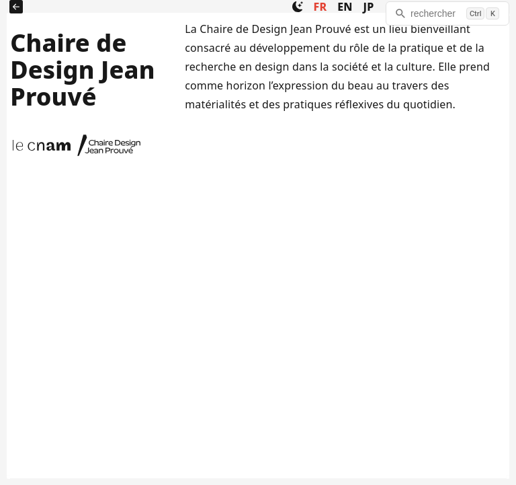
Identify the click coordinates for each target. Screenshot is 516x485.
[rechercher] (447, 13)
